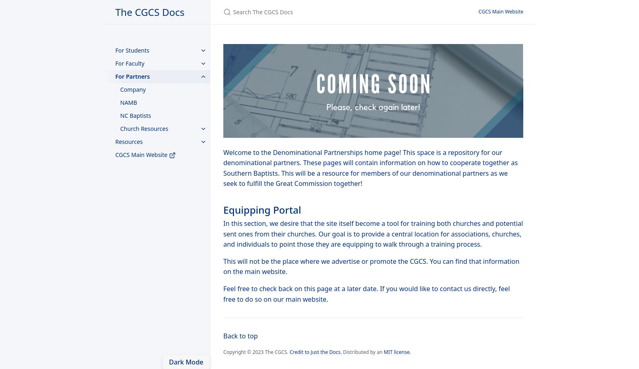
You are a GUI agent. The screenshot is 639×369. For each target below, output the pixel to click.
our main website (299, 299)
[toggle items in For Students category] (203, 50)
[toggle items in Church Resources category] (203, 128)
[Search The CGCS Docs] (319, 12)
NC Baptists (135, 115)
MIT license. (397, 352)
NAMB (128, 102)
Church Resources (144, 129)
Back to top (240, 335)
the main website (259, 271)
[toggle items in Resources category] (203, 141)
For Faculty (129, 63)
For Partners (132, 76)
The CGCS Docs (150, 12)
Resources (129, 142)
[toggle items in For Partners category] (203, 76)
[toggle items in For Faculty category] (203, 63)
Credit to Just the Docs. (316, 352)
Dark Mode (186, 362)
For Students (132, 50)
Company (133, 89)
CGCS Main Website (145, 155)
